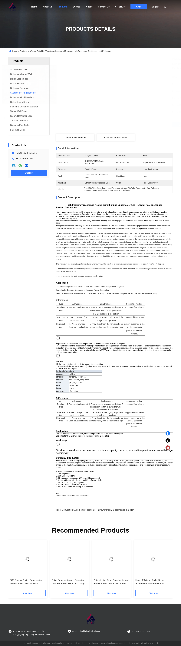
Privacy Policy (38, 643)
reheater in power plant (99, 510)
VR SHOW (120, 7)
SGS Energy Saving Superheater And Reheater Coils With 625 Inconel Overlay (26, 582)
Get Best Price (130, 125)
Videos (89, 7)
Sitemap (26, 643)
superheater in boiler (63, 496)
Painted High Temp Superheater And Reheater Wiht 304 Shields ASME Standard (111, 582)
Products (62, 7)
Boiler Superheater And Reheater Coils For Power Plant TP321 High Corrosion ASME (68, 582)
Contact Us (104, 7)
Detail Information (75, 137)
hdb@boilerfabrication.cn (28, 153)
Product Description (115, 137)
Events (76, 7)
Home (34, 7)
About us (47, 7)
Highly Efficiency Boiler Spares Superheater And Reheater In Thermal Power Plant (150, 582)
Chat (138, 7)
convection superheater (80, 496)
